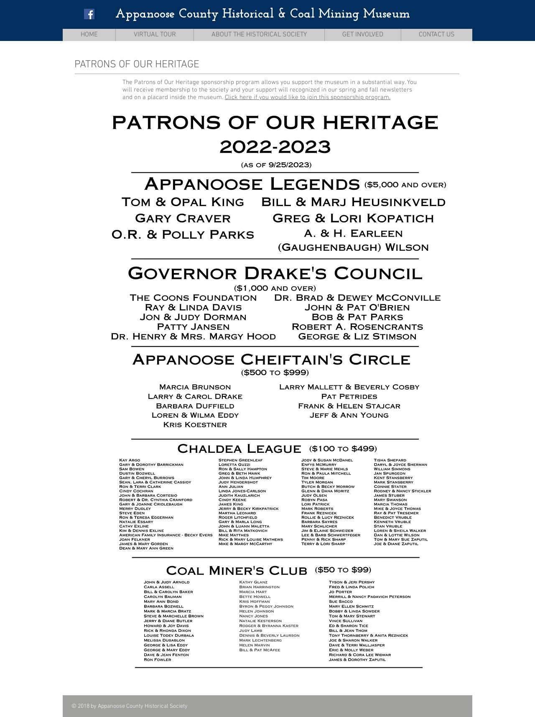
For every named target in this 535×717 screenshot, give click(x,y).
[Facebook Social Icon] (89, 14)
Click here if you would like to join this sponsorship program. (307, 97)
